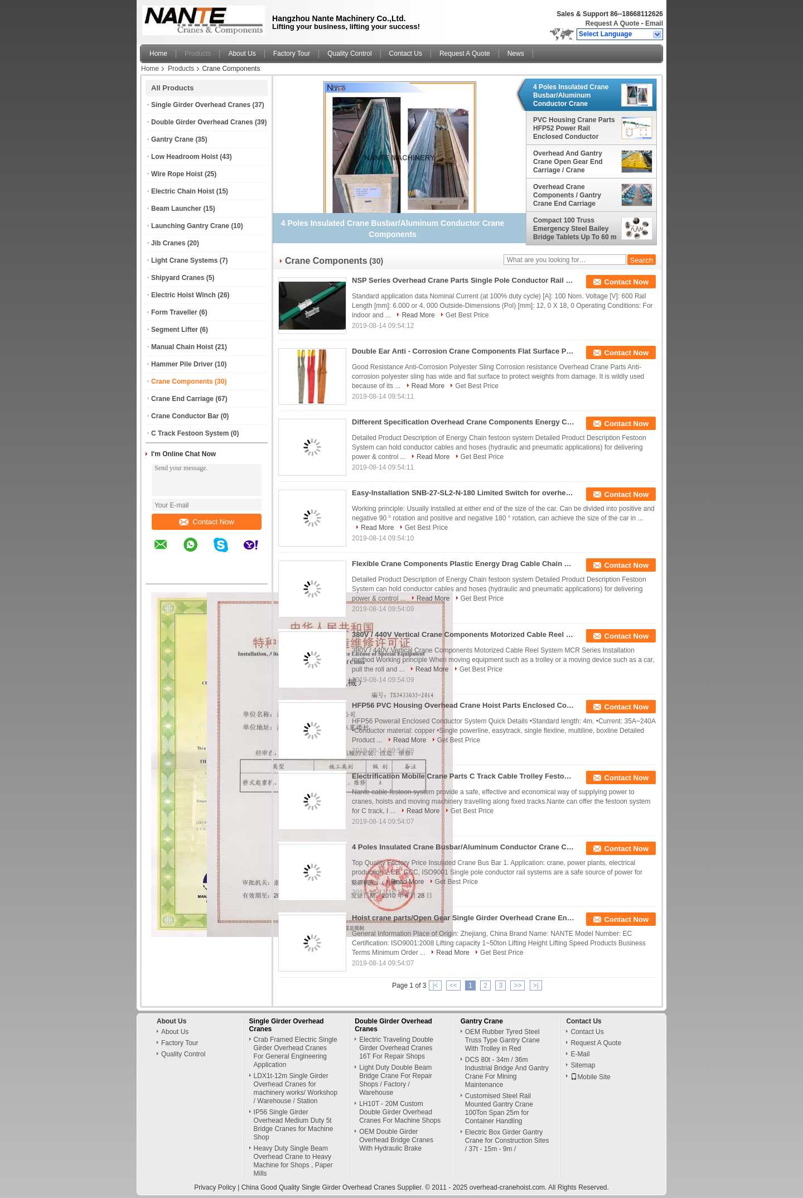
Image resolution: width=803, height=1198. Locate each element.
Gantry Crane (172, 139)
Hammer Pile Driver (182, 364)
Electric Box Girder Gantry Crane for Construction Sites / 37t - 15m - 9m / (507, 1140)
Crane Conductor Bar (185, 416)
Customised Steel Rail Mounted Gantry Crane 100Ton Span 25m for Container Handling (499, 1108)
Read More (418, 315)
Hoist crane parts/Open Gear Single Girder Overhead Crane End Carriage (463, 918)
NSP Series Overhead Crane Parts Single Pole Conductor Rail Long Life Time (463, 280)
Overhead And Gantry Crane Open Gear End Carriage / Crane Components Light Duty (571, 161)
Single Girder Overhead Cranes (200, 105)
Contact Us (405, 53)
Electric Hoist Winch (183, 295)
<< (453, 985)
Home (158, 53)
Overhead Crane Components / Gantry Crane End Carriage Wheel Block (567, 195)
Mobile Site (590, 1077)
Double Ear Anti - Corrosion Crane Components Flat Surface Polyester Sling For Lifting (463, 351)
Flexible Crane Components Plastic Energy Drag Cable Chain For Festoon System (463, 563)
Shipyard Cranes (177, 278)
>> (517, 985)
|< (435, 985)
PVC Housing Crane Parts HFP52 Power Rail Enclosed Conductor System (574, 128)
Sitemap (582, 1065)
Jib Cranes (168, 243)
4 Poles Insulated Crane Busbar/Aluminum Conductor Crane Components (570, 95)
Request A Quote (612, 23)
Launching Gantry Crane (190, 226)
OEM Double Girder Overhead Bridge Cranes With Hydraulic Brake (396, 1140)
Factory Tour (291, 53)
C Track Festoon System (190, 433)
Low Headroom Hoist (184, 157)
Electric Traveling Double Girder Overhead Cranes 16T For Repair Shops (396, 1048)
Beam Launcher (176, 208)
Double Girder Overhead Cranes (202, 122)
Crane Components (182, 381)
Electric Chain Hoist (182, 191)
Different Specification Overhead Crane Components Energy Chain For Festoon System (463, 422)
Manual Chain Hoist (182, 347)
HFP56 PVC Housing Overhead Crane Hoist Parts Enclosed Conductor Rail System (463, 705)
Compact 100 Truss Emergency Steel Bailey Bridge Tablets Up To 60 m (575, 228)
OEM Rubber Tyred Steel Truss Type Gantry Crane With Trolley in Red (502, 1040)
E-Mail (579, 1054)
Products (198, 53)
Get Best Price (467, 315)
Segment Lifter (174, 330)
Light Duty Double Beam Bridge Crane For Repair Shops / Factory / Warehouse (395, 1080)
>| (536, 985)
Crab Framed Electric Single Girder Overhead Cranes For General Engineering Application (295, 1052)
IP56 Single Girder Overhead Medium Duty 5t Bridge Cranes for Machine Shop (293, 1124)
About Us (241, 53)
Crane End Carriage (182, 399)
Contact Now (206, 522)
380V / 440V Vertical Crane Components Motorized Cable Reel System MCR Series (463, 634)
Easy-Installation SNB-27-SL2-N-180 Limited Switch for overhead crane (463, 493)
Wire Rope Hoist (177, 174)
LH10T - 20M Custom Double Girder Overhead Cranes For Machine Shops (400, 1112)
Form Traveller (174, 312)
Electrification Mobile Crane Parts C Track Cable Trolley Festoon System (463, 776)
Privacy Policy (215, 1187)
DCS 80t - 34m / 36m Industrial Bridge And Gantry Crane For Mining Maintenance (507, 1072)
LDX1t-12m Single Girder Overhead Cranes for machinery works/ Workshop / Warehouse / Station (296, 1088)
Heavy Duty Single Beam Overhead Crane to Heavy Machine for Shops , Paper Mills (293, 1160)
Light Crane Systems (184, 260)
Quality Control (349, 53)
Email (654, 23)
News (515, 53)
